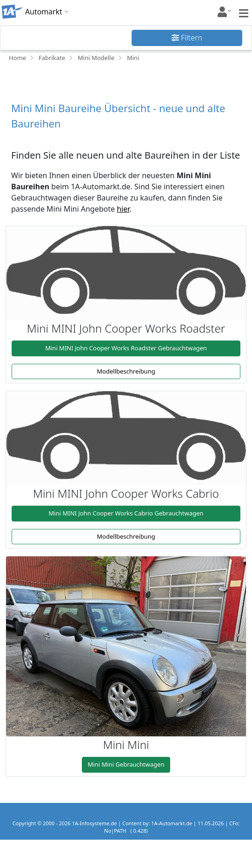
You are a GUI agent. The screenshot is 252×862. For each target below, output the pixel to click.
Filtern (187, 38)
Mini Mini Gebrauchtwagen (126, 764)
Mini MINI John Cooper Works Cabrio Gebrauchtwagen (126, 513)
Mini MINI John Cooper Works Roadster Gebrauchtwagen (126, 348)
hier (123, 209)
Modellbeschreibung (126, 371)
